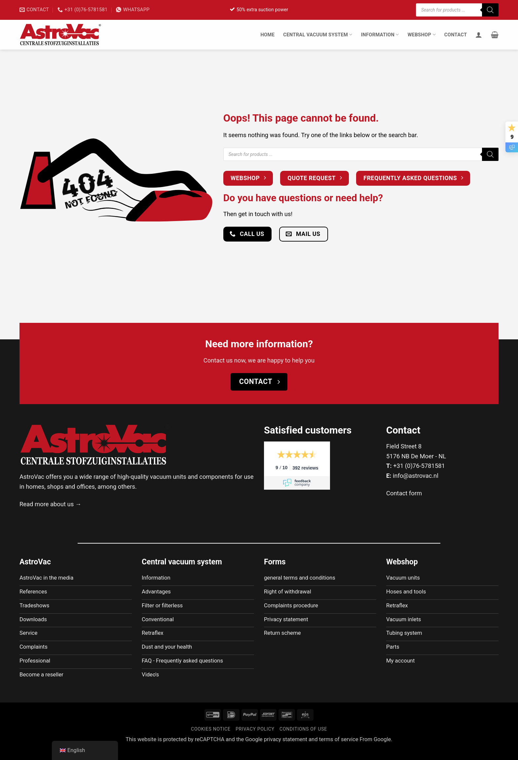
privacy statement (285, 750)
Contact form (404, 493)
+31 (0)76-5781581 (419, 465)
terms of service (338, 750)
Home (267, 35)
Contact (455, 35)
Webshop (422, 34)
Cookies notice (211, 740)
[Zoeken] (490, 10)
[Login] (478, 34)
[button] (495, 34)
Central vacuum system (317, 34)
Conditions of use (303, 740)
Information (380, 34)
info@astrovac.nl (415, 475)
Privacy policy (255, 740)
